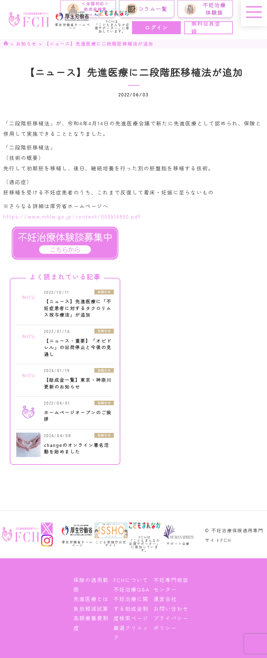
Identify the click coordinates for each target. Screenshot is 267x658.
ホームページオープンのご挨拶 (78, 415)
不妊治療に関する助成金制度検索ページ (131, 608)
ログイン (156, 27)
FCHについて (130, 580)
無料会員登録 (205, 27)
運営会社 (165, 599)
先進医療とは (91, 599)
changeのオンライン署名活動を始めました (76, 448)
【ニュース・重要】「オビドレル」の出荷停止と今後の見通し (78, 347)
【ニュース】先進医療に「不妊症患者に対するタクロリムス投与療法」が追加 (78, 308)
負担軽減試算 (91, 608)
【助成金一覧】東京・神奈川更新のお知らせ (78, 383)
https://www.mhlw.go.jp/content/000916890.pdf (72, 216)
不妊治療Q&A (131, 589)
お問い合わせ (171, 608)
